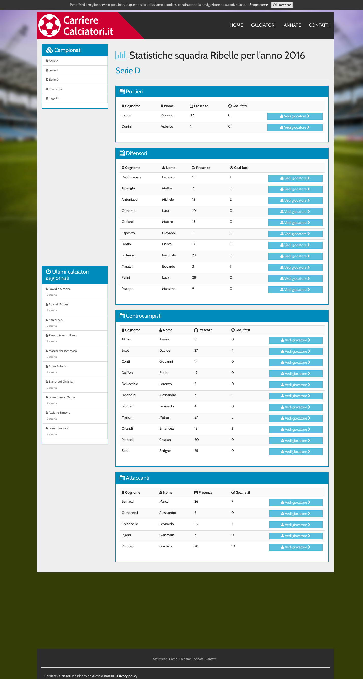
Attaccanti (135, 477)
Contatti (319, 25)
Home (236, 25)
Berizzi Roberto (75, 431)
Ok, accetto (282, 5)
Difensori (133, 153)
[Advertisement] (75, 190)
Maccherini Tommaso (75, 354)
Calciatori (263, 25)
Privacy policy (127, 676)
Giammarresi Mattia (75, 400)
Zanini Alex (75, 323)
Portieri (131, 91)
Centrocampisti (141, 315)
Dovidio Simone (75, 292)
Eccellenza (54, 89)
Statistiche (160, 659)
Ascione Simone (75, 416)
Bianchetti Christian (75, 385)
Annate (292, 25)
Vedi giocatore (295, 116)
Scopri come (258, 4)
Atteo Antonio (75, 369)
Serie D (52, 79)
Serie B (52, 70)
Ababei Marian (75, 308)
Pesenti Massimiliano (75, 338)
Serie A (52, 61)
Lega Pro (53, 98)
